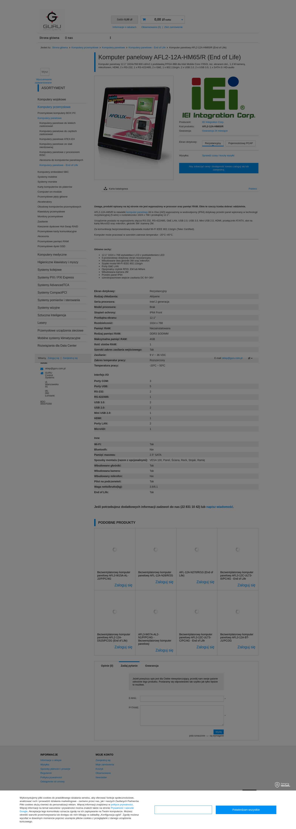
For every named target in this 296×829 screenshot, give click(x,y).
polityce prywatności (122, 804)
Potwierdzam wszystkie (246, 809)
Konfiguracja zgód (183, 809)
